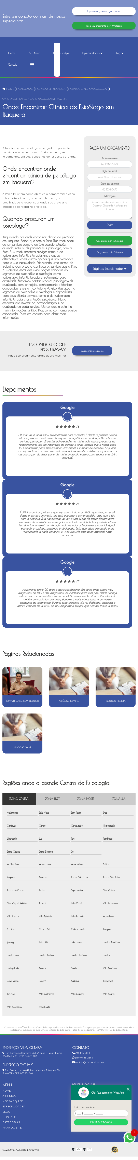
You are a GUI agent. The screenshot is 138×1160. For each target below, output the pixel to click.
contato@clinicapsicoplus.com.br (91, 1065)
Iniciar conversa (101, 1122)
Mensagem (109, 199)
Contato (12, 68)
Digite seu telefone (110, 186)
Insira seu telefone (84, 1107)
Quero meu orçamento (92, 354)
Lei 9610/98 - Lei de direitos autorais (112, 1033)
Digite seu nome (110, 161)
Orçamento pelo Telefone (110, 257)
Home (11, 56)
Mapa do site (12, 1131)
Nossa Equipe (61, 56)
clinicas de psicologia (51, 92)
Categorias (25, 92)
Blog (118, 56)
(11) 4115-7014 (81, 1056)
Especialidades (90, 56)
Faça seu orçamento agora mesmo (104, 12)
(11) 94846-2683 (82, 1061)
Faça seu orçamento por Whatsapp (104, 28)
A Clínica (34, 56)
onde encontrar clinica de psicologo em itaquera (34, 102)
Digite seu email (110, 174)
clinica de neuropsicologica (88, 92)
